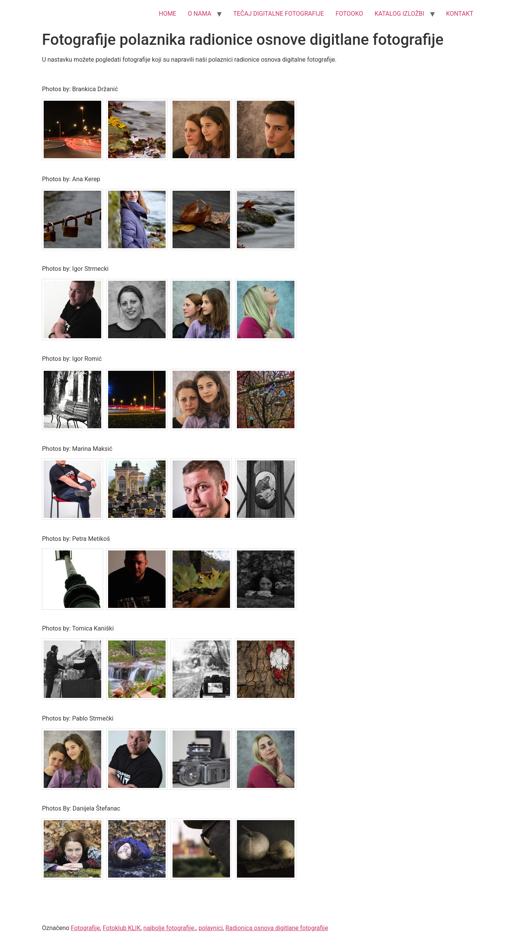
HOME (167, 13)
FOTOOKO (349, 13)
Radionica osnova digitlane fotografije (276, 928)
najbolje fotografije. (169, 928)
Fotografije (85, 928)
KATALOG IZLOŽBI (399, 13)
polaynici (211, 928)
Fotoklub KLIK (122, 928)
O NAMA (200, 13)
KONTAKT (459, 13)
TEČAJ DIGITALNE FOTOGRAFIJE (278, 13)
